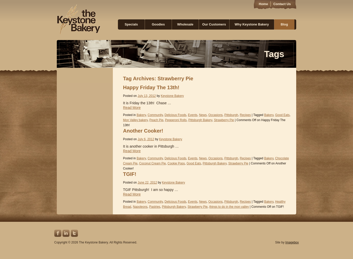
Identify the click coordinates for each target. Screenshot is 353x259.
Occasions (215, 115)
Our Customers (214, 24)
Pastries (154, 207)
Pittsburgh (231, 115)
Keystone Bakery (78, 19)
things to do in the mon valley (229, 207)
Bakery (141, 115)
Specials (131, 24)
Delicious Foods (175, 115)
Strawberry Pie (224, 120)
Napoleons (140, 207)
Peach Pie (157, 120)
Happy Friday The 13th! (151, 87)
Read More (132, 108)
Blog (284, 24)
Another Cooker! (143, 131)
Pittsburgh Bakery (200, 120)
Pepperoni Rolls (176, 120)
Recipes (245, 115)
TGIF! (129, 174)
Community (155, 115)
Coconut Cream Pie (152, 163)
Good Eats (282, 115)
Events (192, 115)
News (203, 115)
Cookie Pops (176, 163)
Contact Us (282, 4)
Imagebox (292, 242)
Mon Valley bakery (135, 120)
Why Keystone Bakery (252, 24)
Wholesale (185, 24)
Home (263, 4)
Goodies (158, 24)
